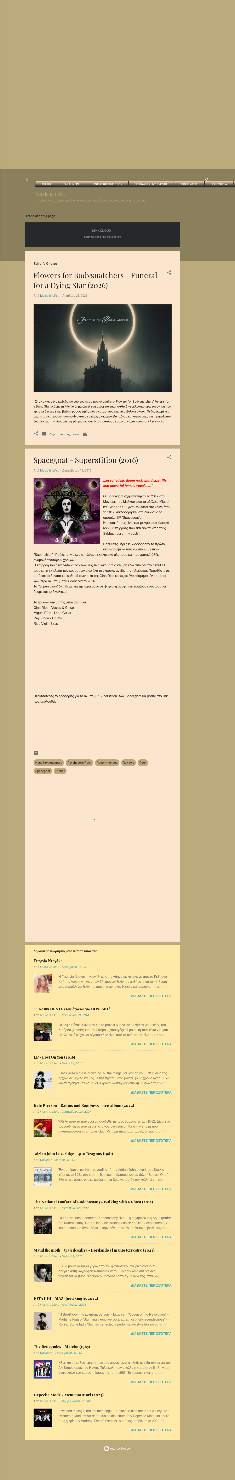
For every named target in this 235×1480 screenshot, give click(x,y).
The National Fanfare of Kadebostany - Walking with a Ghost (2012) (93, 1201)
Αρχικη (46, 184)
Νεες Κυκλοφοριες (48, 763)
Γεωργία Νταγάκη (48, 960)
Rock (142, 763)
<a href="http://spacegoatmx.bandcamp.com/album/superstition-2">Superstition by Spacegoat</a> (103, 721)
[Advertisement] (111, 29)
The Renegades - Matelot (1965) (62, 1346)
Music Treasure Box (108, 184)
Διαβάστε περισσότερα (151, 996)
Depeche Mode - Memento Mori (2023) (69, 1394)
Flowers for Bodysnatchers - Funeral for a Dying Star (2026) (95, 280)
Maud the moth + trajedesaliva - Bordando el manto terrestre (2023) (94, 1250)
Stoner (60, 771)
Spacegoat (42, 771)
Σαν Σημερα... (72, 184)
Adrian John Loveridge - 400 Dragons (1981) (73, 1153)
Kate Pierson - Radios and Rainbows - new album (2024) (84, 1105)
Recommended (107, 763)
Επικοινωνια (219, 184)
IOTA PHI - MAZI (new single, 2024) (66, 1298)
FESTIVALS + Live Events (151, 184)
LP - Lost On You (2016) (54, 1057)
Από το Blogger (117, 1448)
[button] (169, 273)
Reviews (128, 763)
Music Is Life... (50, 194)
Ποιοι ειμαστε (188, 184)
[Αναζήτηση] (207, 180)
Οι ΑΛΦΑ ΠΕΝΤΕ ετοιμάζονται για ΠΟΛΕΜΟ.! (72, 1008)
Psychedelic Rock (79, 763)
